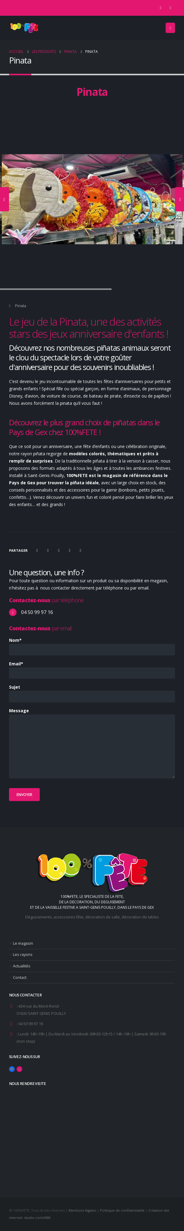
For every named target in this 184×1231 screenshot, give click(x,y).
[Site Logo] (24, 27)
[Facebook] (160, 8)
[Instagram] (170, 8)
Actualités (21, 966)
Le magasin (23, 943)
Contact (20, 977)
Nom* (15, 640)
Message (19, 710)
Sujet (14, 687)
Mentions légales (82, 1210)
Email (80, 550)
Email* (16, 664)
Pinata (20, 305)
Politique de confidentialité (122, 1210)
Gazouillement (48, 550)
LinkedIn (59, 550)
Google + (69, 550)
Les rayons (23, 954)
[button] (170, 28)
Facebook (37, 550)
